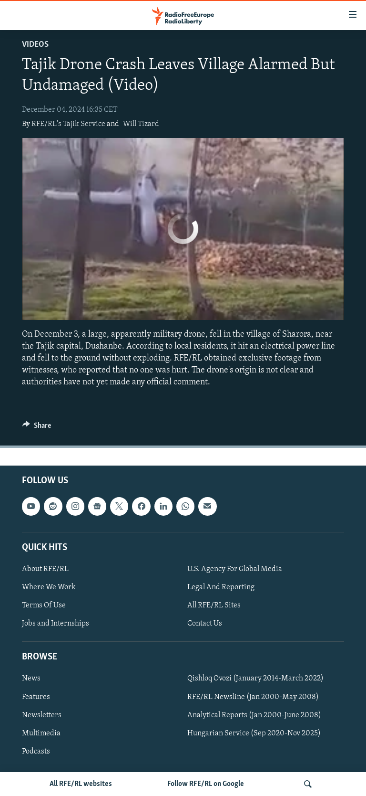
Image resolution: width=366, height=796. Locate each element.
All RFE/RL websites (81, 784)
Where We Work (49, 587)
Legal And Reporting (220, 587)
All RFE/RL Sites (214, 605)
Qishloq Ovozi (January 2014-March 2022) (255, 678)
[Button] (36, 428)
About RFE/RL (45, 569)
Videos (35, 44)
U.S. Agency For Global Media (234, 569)
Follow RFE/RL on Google (205, 784)
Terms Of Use (44, 605)
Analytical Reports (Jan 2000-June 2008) (254, 715)
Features (36, 696)
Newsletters (41, 715)
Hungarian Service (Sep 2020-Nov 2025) (254, 733)
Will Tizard (141, 124)
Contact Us (204, 623)
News (31, 678)
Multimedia (41, 733)
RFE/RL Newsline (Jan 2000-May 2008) (253, 696)
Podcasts (36, 751)
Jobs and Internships (55, 623)
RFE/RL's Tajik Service (68, 124)
